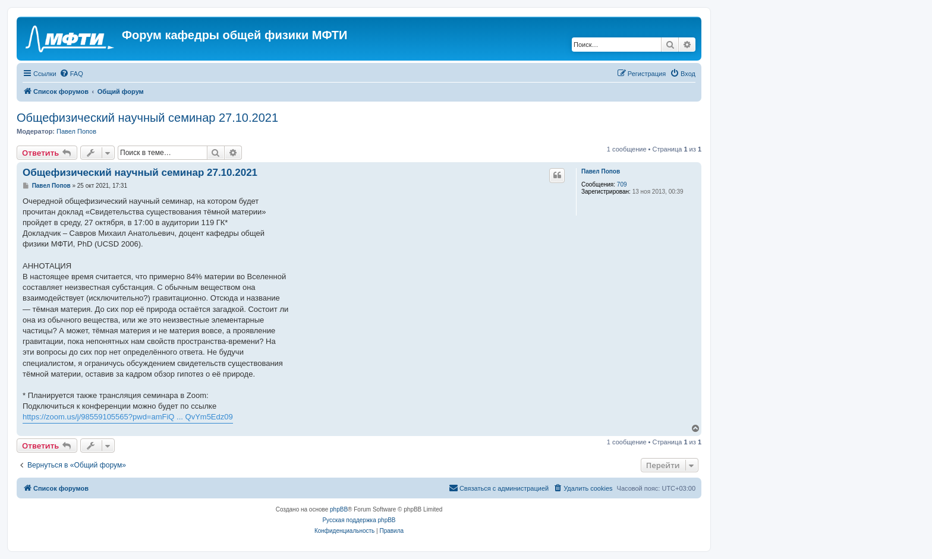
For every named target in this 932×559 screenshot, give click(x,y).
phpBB (339, 509)
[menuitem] (71, 74)
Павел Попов (76, 131)
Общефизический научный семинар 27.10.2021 (147, 117)
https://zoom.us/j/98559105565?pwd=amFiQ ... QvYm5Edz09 (128, 416)
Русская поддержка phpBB (358, 520)
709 (622, 184)
